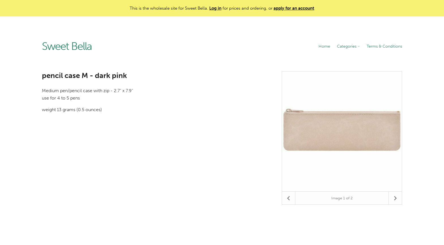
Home (324, 46)
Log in (215, 8)
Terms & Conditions (384, 46)
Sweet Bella (67, 46)
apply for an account (294, 8)
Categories (348, 46)
